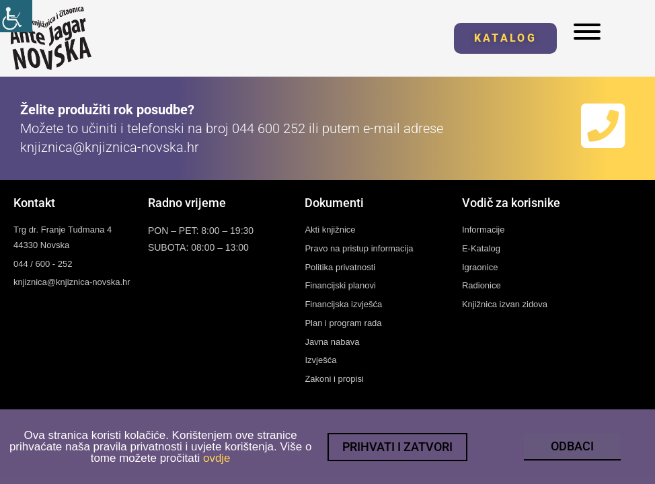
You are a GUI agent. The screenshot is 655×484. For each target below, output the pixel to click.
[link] (16, 16)
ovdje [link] (217, 459)
